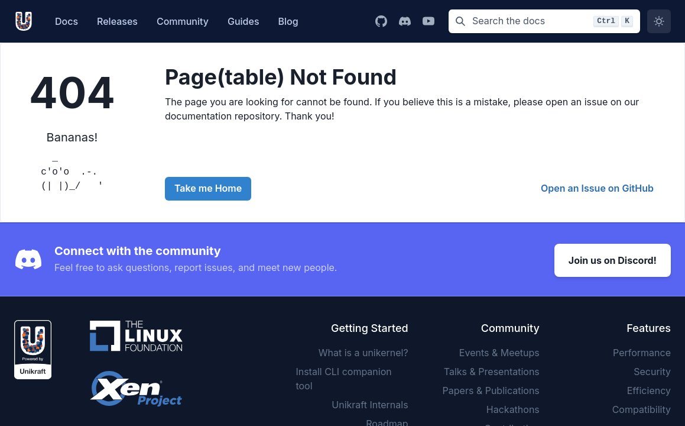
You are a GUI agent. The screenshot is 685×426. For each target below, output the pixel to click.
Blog (288, 21)
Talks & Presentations (492, 370)
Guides (243, 21)
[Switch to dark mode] (659, 21)
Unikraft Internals (370, 403)
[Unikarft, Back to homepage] (26, 21)
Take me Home (208, 188)
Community (183, 21)
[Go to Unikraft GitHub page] (381, 21)
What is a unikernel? (363, 351)
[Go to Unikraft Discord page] (405, 21)
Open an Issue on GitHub (597, 188)
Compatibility (641, 408)
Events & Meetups (499, 351)
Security (652, 370)
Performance (642, 351)
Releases (117, 21)
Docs (66, 21)
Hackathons (513, 408)
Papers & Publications (491, 389)
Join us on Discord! (613, 258)
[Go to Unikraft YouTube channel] (428, 21)
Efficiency (649, 389)
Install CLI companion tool (343, 377)
